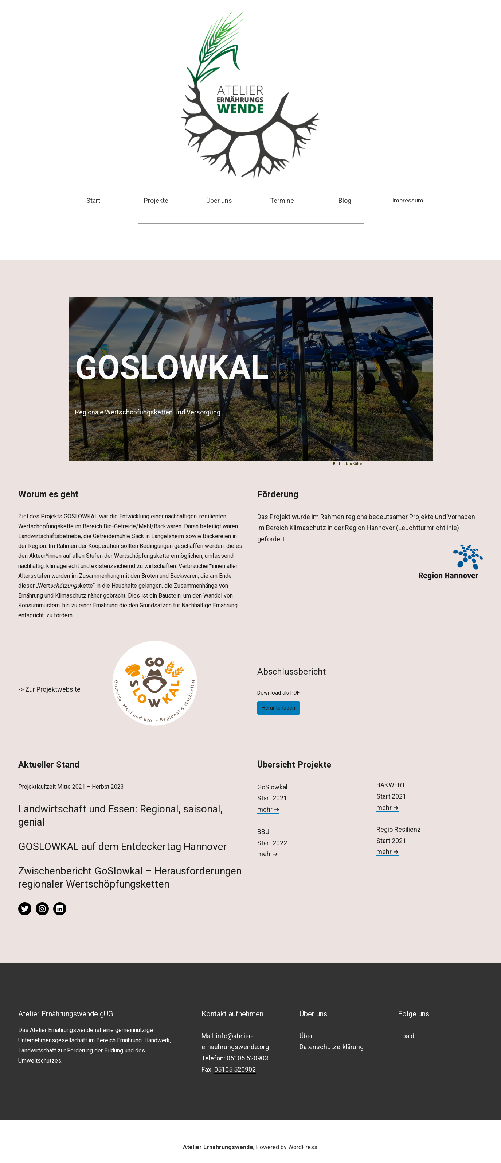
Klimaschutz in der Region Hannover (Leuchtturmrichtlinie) (374, 528)
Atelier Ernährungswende (218, 1147)
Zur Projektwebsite (53, 689)
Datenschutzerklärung (332, 1047)
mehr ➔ (268, 809)
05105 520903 (247, 1058)
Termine (282, 200)
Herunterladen (278, 708)
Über (306, 1036)
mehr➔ (267, 854)
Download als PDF (278, 693)
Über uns (219, 200)
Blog (344, 200)
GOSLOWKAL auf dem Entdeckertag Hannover (122, 847)
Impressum (407, 200)
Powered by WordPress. (287, 1147)
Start (93, 200)
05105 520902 (235, 1069)
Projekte (156, 200)
